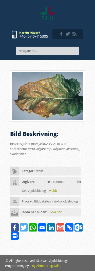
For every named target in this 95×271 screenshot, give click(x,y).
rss (74, 34)
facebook (61, 34)
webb (53, 190)
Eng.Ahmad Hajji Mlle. (45, 266)
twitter (68, 34)
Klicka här (55, 212)
